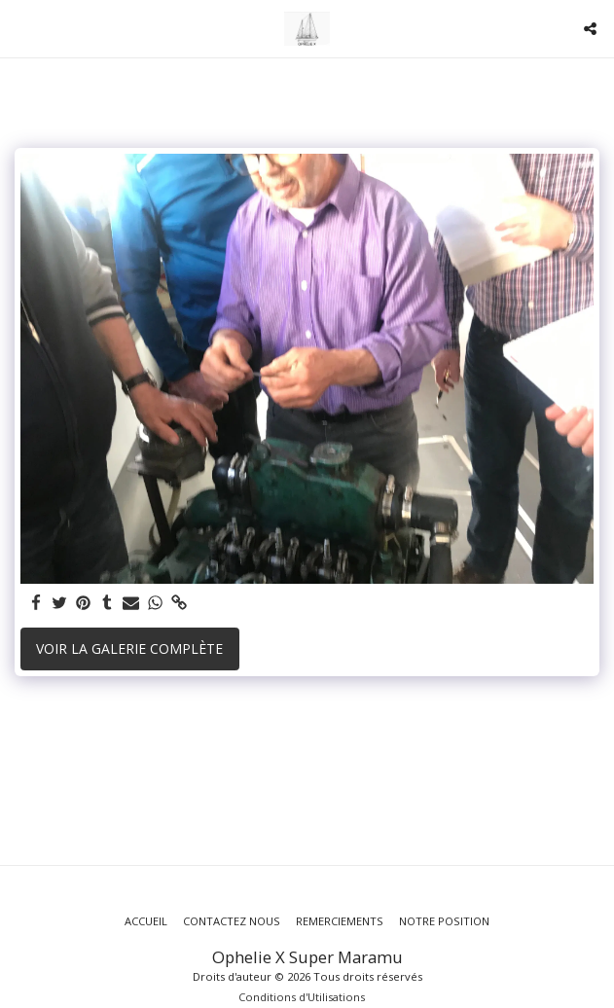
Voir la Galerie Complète (129, 648)
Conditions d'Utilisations (301, 997)
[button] (21, 28)
